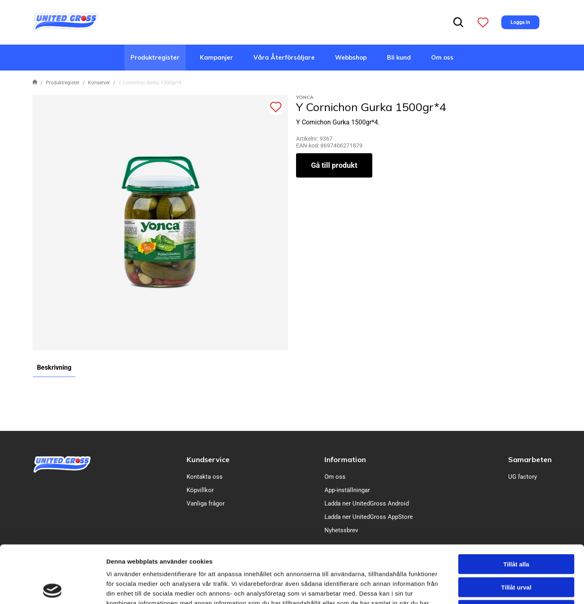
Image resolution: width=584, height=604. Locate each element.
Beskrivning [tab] (54, 367)
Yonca (304, 97)
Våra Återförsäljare (284, 57)
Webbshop (351, 57)
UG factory (522, 476)
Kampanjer (216, 57)
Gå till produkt (334, 165)
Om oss (442, 57)
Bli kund (399, 57)
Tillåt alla (516, 506)
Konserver (99, 83)
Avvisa (516, 552)
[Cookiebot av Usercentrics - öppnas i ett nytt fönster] (52, 588)
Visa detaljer (441, 588)
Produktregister (155, 57)
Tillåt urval (516, 529)
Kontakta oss (205, 476)
